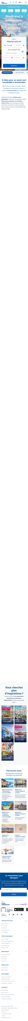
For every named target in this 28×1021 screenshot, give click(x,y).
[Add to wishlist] (11, 708)
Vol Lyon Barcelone (5, 930)
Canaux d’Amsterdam (7, 72)
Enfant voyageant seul (6, 943)
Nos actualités (4, 970)
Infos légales (14, 974)
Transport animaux (5, 945)
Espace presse (4, 992)
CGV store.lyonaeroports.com (7, 981)
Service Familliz (4, 939)
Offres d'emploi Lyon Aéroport (7, 994)
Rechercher (14, 65)
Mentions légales (5, 1010)
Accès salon (4, 958)
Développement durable (6, 998)
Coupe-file (3, 961)
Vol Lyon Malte (4, 932)
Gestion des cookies (5, 1017)
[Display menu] (26, 2)
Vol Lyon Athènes (5, 923)
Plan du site (3, 1011)
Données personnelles (6, 1013)
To (5, 53)
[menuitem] (10, 2)
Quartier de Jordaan (19, 72)
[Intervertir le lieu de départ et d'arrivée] (22, 51)
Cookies (3, 1015)
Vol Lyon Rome (4, 925)
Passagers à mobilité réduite (7, 941)
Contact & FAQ (4, 967)
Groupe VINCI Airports (6, 996)
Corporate (14, 987)
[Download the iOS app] (18, 910)
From (6, 49)
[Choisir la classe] (20, 45)
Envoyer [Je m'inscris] (14, 894)
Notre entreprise (4, 990)
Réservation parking (5, 954)
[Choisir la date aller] (8, 57)
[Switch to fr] (20, 2)
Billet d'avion (4, 956)
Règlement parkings (5, 979)
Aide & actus (14, 965)
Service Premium (5, 947)
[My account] (13, 2)
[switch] (10, 2)
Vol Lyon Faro (4, 927)
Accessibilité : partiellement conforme (9, 1008)
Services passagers (14, 936)
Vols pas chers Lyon (14, 920)
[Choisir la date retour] (20, 57)
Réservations (14, 951)
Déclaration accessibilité (6, 983)
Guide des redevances (6, 976)
